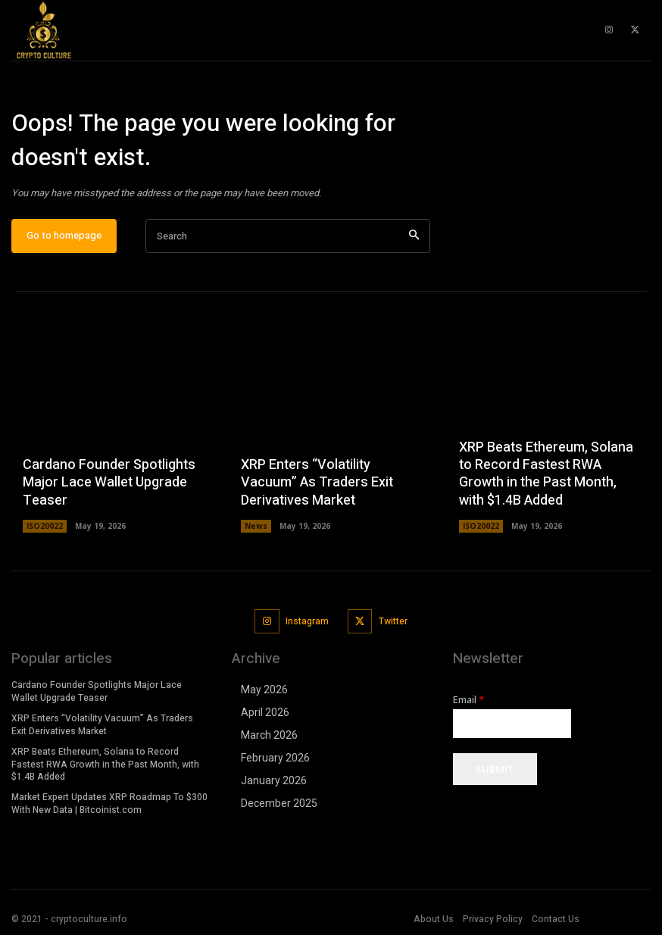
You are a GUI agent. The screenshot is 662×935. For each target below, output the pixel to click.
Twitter (393, 621)
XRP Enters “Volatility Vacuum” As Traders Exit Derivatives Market (317, 483)
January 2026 (274, 780)
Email (468, 699)
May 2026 (264, 689)
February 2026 (275, 758)
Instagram (307, 621)
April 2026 (265, 712)
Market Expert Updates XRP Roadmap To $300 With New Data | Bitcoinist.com (109, 803)
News (256, 526)
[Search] (414, 237)
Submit (495, 769)
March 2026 (269, 735)
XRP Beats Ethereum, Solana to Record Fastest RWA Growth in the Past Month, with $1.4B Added (546, 474)
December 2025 (279, 803)
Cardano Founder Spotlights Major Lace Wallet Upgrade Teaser (109, 483)
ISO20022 (45, 526)
